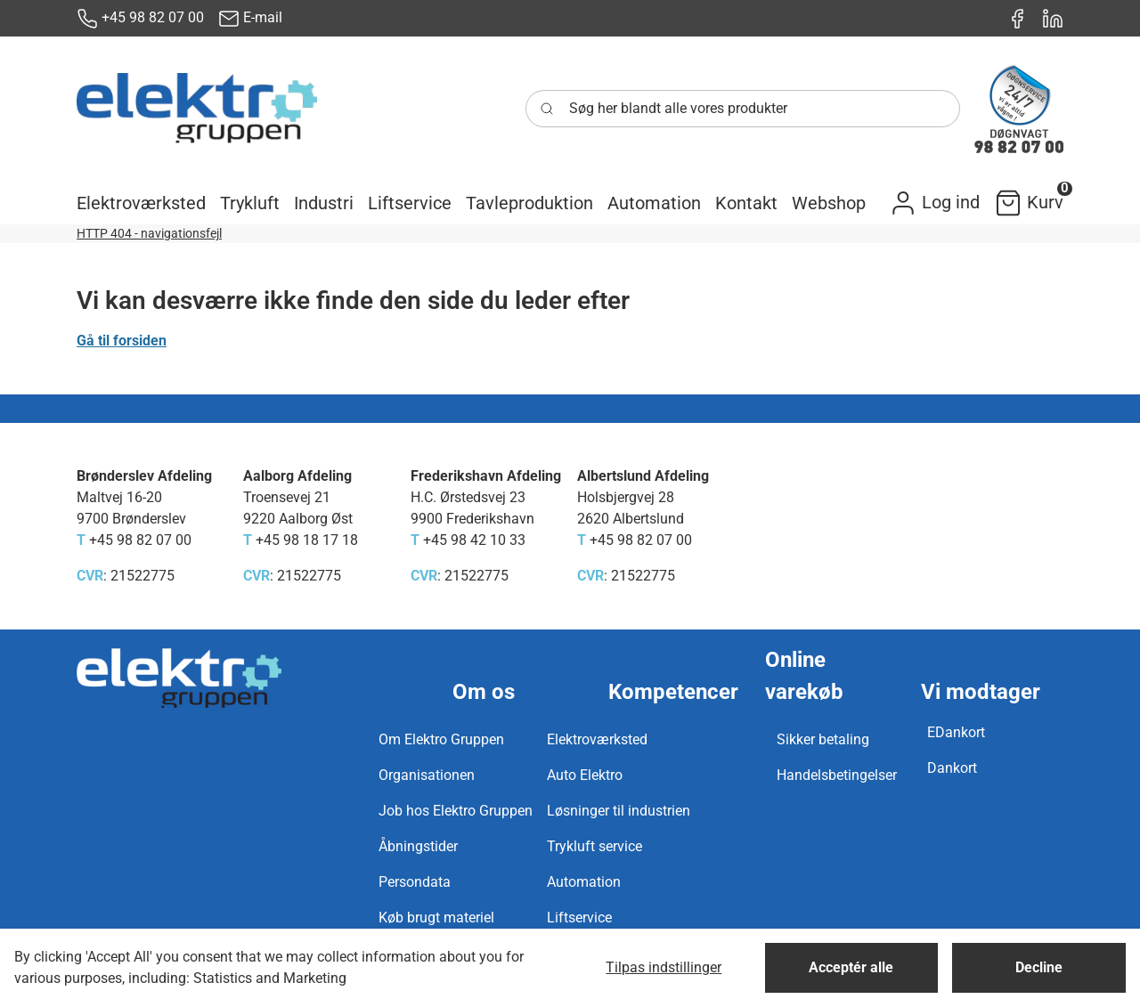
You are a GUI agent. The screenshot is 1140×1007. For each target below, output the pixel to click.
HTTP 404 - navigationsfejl (149, 233)
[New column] (197, 108)
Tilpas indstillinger (663, 967)
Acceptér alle (851, 967)
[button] (141, 203)
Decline (1039, 967)
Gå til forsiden (122, 340)
